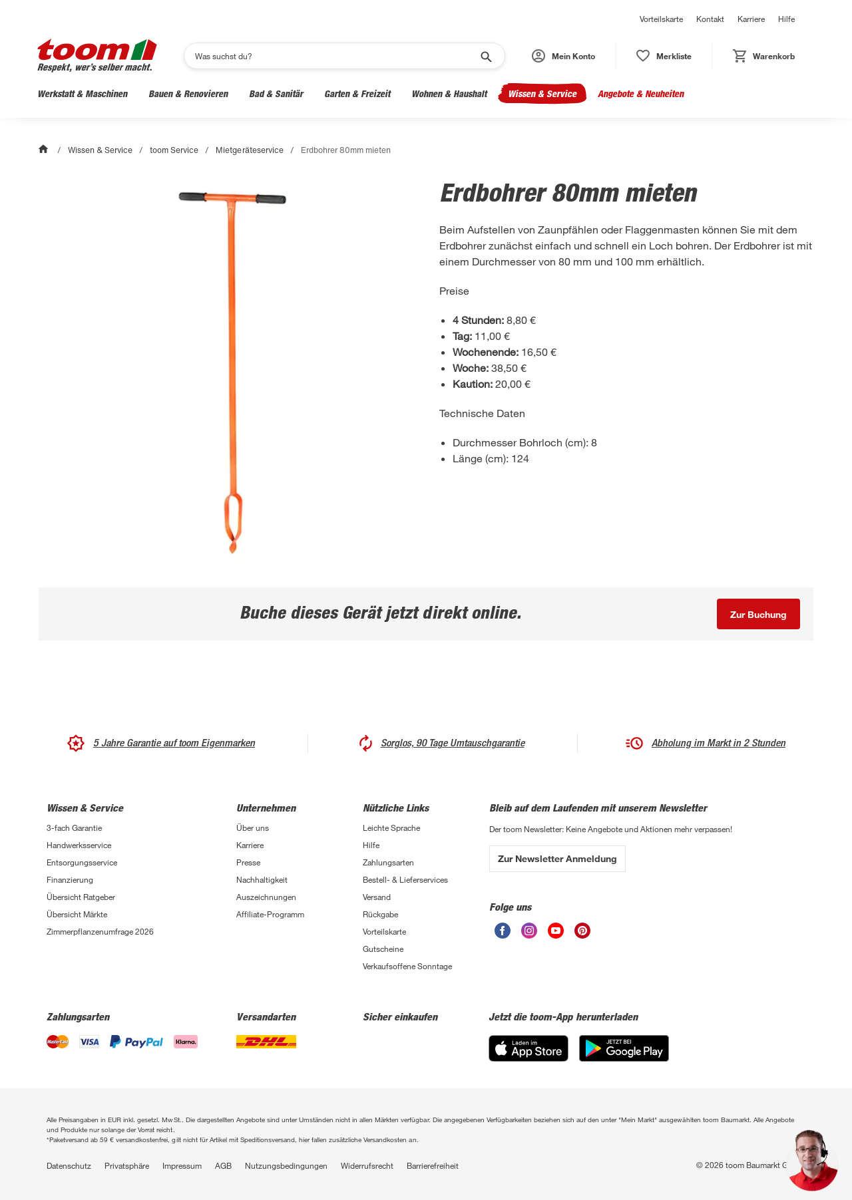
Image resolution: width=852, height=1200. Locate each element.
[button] (563, 56)
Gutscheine (383, 948)
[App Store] (528, 1048)
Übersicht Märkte (77, 914)
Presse (248, 862)
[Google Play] (624, 1048)
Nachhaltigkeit (262, 879)
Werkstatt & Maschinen (82, 93)
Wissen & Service (542, 93)
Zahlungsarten (388, 862)
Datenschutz (69, 1165)
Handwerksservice (79, 844)
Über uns (252, 827)
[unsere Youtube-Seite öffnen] (556, 931)
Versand (377, 896)
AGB (223, 1165)
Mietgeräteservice (249, 150)
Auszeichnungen (266, 896)
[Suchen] (336, 56)
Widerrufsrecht (367, 1165)
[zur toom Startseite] (97, 56)
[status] (664, 56)
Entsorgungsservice (82, 862)
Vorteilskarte (661, 18)
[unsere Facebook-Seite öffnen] (503, 931)
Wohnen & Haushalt (449, 93)
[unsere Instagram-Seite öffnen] (529, 931)
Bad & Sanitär (276, 93)
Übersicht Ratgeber (81, 896)
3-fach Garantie (74, 827)
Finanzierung (70, 879)
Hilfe (786, 18)
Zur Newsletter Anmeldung (557, 858)
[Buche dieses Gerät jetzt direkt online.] (758, 614)
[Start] (45, 150)
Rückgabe (380, 914)
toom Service (174, 150)
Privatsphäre (127, 1165)
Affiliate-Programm (270, 914)
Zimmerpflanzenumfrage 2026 (100, 931)
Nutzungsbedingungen (286, 1165)
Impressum (182, 1165)
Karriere (751, 18)
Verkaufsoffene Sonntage (407, 966)
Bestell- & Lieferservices (405, 879)
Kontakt (710, 18)
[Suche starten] (485, 56)
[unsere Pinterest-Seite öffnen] (582, 931)
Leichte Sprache (391, 827)
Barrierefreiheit (433, 1165)
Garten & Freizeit (357, 93)
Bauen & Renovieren (188, 93)
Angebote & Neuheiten (641, 93)
